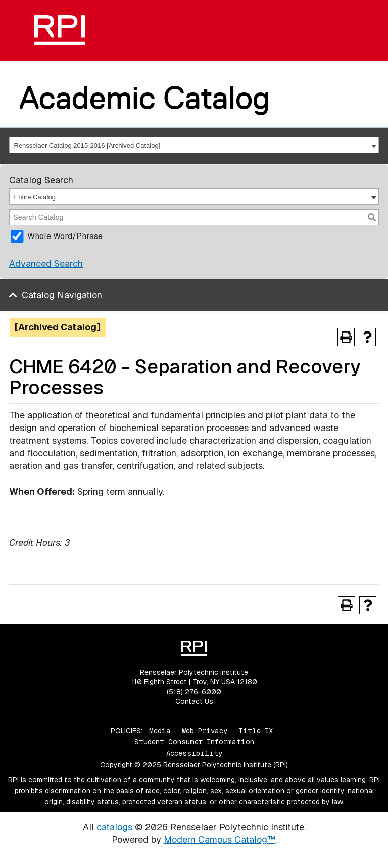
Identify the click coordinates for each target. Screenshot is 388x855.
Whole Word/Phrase (65, 236)
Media (160, 730)
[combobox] (194, 145)
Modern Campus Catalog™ (219, 839)
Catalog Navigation (62, 295)
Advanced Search (46, 263)
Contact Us (194, 701)
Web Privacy (204, 730)
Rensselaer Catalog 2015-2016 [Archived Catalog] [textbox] (87, 145)
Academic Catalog (144, 97)
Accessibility (194, 753)
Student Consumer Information (194, 741)
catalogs (114, 827)
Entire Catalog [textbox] (35, 197)
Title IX (255, 730)
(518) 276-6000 (194, 691)
